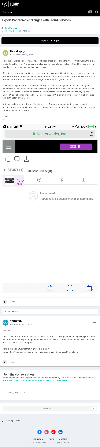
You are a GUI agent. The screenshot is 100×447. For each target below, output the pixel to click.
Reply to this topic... (16, 392)
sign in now (65, 377)
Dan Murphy (11, 28)
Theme (51, 439)
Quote (12, 301)
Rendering (25, 31)
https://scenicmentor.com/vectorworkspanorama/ (32, 352)
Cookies (63, 439)
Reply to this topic (50, 40)
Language (39, 439)
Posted (21, 54)
